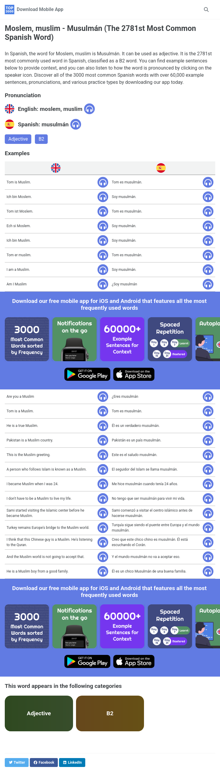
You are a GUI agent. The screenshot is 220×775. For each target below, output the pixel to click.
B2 (41, 139)
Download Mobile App (40, 9)
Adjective (18, 139)
